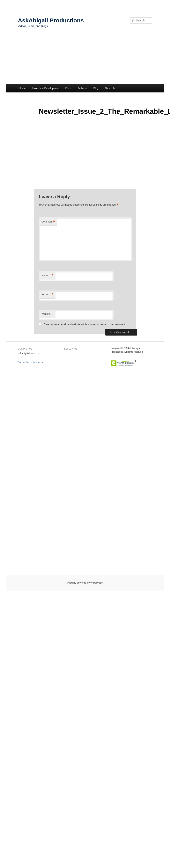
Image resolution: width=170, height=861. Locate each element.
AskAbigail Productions (51, 20)
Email (47, 295)
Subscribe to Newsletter (31, 362)
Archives (82, 88)
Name (47, 275)
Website (46, 313)
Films (68, 88)
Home (22, 88)
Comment (48, 222)
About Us (110, 88)
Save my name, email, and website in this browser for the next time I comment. (84, 324)
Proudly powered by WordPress (85, 582)
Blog (95, 88)
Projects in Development (45, 88)
